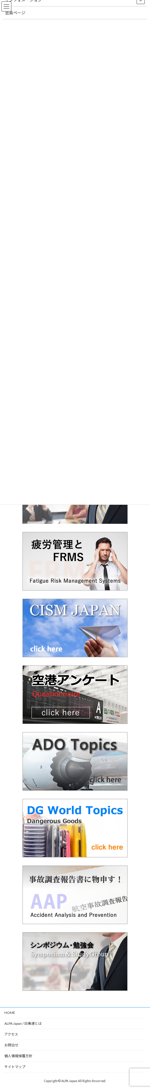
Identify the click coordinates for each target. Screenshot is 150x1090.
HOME (9, 1012)
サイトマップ (14, 1067)
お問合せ (11, 1045)
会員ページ (15, 12)
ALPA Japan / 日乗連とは (23, 1023)
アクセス (11, 1034)
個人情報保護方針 (18, 1056)
